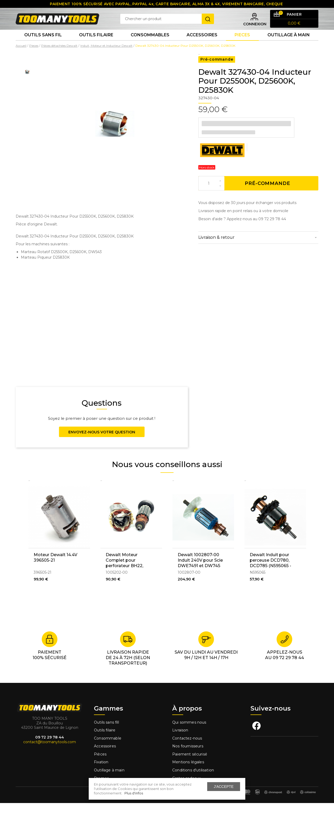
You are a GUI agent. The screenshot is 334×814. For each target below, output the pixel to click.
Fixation (101, 773)
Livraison (180, 741)
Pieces (242, 44)
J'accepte (224, 786)
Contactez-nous (187, 749)
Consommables (150, 44)
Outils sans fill (106, 733)
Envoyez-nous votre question (101, 443)
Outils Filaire (96, 44)
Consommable (107, 749)
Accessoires (202, 44)
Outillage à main (288, 44)
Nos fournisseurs (187, 757)
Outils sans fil (43, 44)
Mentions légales (188, 773)
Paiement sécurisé (189, 765)
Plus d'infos (133, 793)
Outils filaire (104, 741)
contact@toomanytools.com (49, 753)
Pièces (100, 765)
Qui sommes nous (189, 733)
